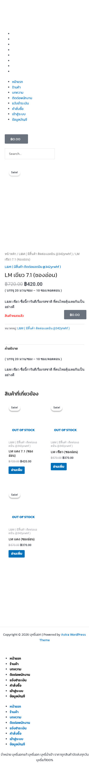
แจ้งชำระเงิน (20, 55)
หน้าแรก (17, 33)
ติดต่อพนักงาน (22, 50)
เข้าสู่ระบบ (19, 66)
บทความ (17, 44)
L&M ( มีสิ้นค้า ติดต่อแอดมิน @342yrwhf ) (45, 254)
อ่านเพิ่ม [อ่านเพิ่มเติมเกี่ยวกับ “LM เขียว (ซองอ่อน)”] (58, 466)
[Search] (61, 155)
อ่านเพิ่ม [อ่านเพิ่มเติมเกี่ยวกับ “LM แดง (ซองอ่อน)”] (16, 553)
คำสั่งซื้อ (17, 60)
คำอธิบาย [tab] (11, 348)
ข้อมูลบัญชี (19, 71)
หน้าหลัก (10, 254)
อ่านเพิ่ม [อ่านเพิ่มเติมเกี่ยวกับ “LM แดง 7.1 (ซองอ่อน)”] (16, 469)
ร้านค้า (16, 39)
